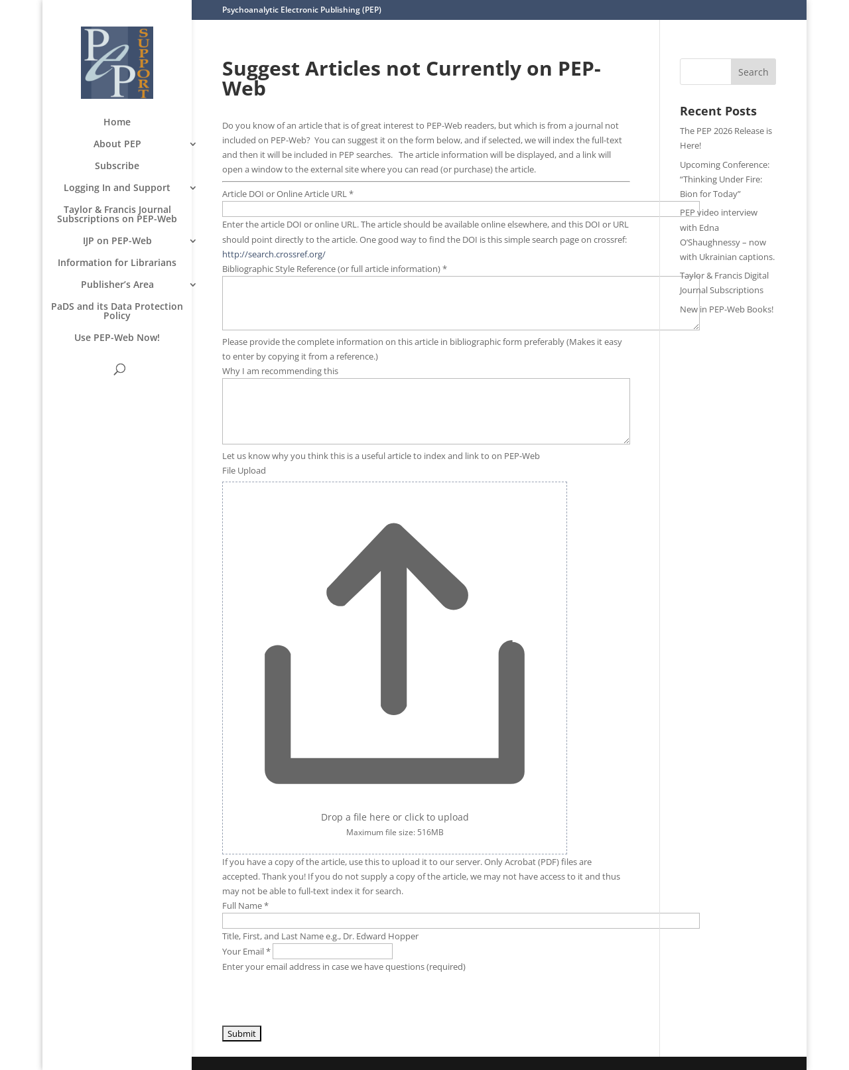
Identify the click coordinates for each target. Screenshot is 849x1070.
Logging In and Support (117, 188)
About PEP (117, 144)
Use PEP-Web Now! (117, 338)
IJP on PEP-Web (117, 241)
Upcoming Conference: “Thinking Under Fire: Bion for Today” (724, 179)
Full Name (245, 905)
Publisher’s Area (117, 285)
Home (117, 122)
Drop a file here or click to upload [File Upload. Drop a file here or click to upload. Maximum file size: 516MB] (395, 817)
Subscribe (117, 166)
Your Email (247, 951)
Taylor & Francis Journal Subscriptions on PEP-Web (117, 215)
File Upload (244, 470)
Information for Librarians (117, 263)
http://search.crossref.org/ (274, 254)
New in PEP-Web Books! (726, 309)
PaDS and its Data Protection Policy (117, 312)
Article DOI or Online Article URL (288, 194)
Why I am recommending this (280, 371)
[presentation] (323, 1000)
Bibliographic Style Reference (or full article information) (334, 269)
